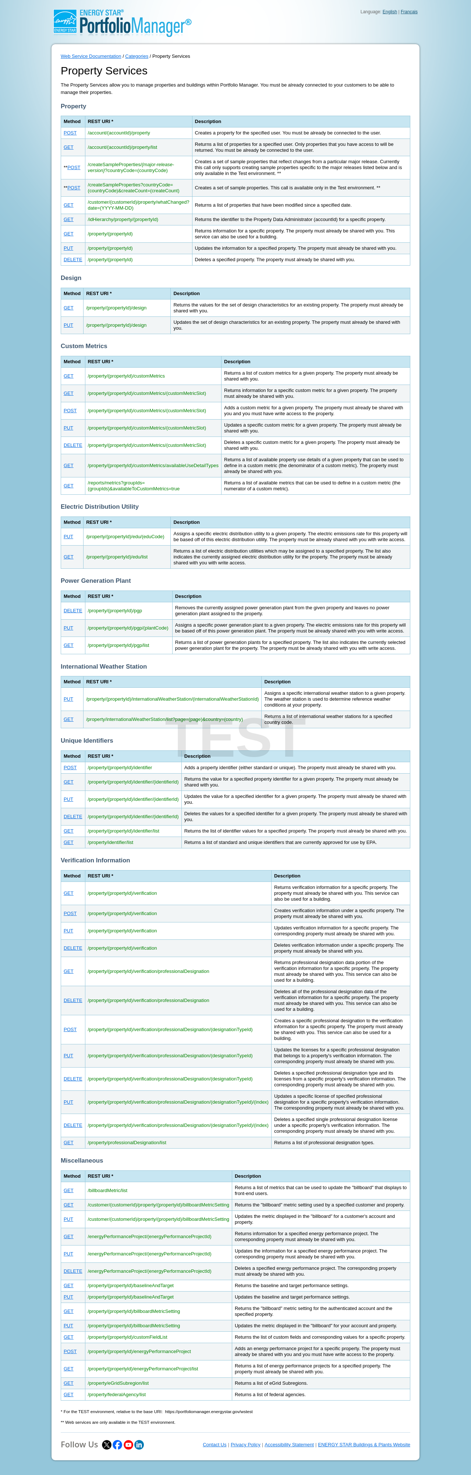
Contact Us (214, 1444)
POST (70, 133)
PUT (68, 248)
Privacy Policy (246, 1444)
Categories (136, 56)
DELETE (73, 259)
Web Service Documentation (91, 56)
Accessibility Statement (289, 1444)
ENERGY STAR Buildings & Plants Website (364, 1444)
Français (409, 11)
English (390, 11)
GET (69, 147)
